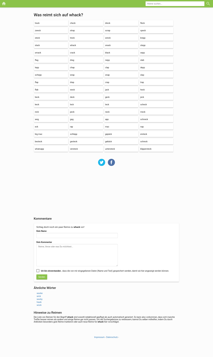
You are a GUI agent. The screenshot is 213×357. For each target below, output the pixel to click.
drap (72, 82)
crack (72, 53)
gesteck (73, 141)
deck (72, 97)
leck (72, 104)
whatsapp (39, 149)
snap (107, 75)
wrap (72, 75)
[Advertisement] (106, 193)
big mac (38, 134)
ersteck (143, 134)
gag (71, 119)
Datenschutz (112, 337)
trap (142, 82)
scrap (107, 30)
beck (37, 97)
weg (37, 119)
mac (107, 127)
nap (142, 127)
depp (142, 67)
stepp (142, 45)
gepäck (108, 134)
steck (37, 38)
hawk (39, 302)
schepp (38, 75)
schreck (143, 141)
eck (36, 127)
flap (36, 82)
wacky (39, 299)
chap (72, 67)
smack (38, 53)
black (107, 53)
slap (142, 75)
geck (107, 97)
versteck (74, 149)
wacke (40, 293)
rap (71, 127)
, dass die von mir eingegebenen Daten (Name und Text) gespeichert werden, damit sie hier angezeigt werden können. (105, 271)
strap (72, 30)
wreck (108, 38)
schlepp (73, 134)
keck (37, 104)
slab (142, 60)
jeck (142, 97)
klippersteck (145, 149)
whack (73, 45)
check (72, 23)
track (37, 23)
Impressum (99, 337)
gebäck (108, 141)
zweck (38, 30)
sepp (142, 53)
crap (107, 82)
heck (142, 90)
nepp (107, 60)
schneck (144, 119)
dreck (107, 23)
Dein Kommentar (44, 242)
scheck (143, 104)
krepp (142, 38)
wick (39, 296)
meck (142, 112)
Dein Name (41, 231)
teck (107, 104)
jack (107, 90)
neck (107, 112)
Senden (41, 277)
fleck (142, 23)
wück (39, 305)
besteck (38, 141)
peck (72, 112)
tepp (37, 67)
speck (143, 30)
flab (36, 90)
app (107, 119)
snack (108, 45)
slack (37, 45)
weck (72, 90)
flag (36, 60)
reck (37, 112)
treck (72, 38)
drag (72, 60)
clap (107, 67)
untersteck (110, 149)
